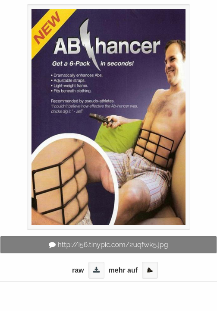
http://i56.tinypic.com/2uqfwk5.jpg (112, 245)
